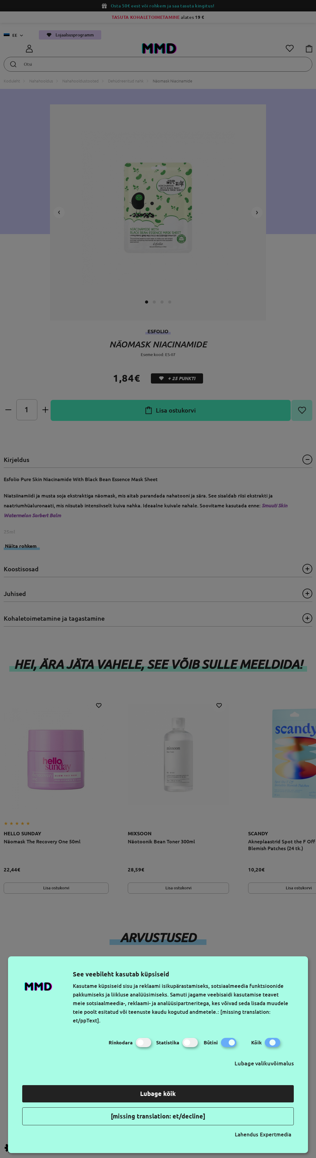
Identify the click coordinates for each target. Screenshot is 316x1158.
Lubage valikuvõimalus (264, 1063)
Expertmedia (275, 1134)
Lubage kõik (158, 1093)
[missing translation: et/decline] (158, 1116)
